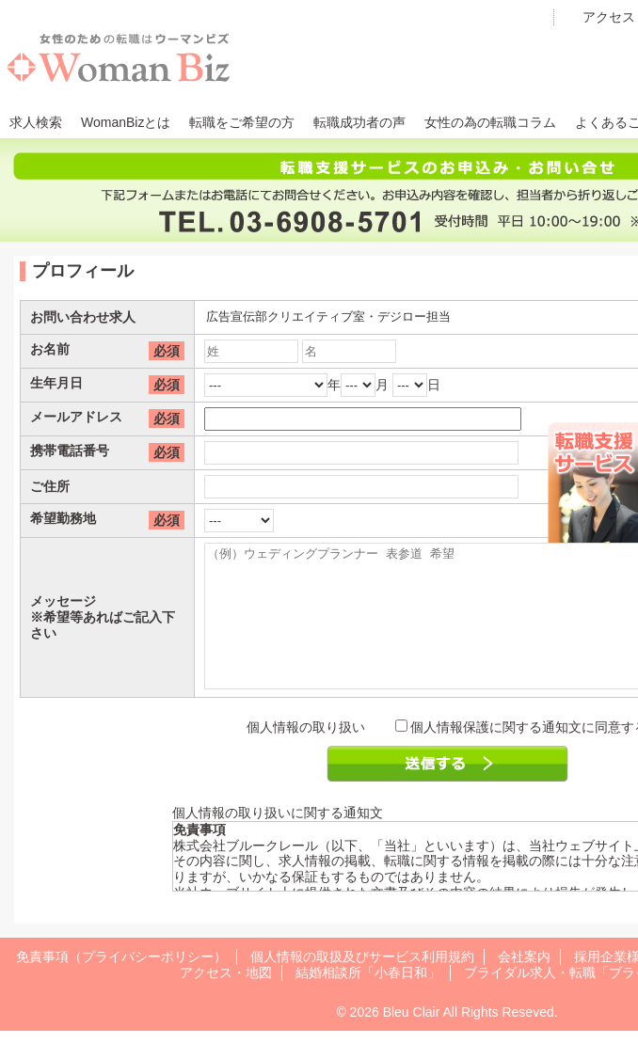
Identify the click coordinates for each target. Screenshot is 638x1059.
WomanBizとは (125, 122)
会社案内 (524, 984)
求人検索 (35, 122)
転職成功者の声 (359, 122)
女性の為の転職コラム (490, 122)
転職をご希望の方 (242, 122)
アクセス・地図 (226, 1000)
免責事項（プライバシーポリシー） (121, 984)
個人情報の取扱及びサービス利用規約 (362, 984)
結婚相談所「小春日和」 (367, 1000)
